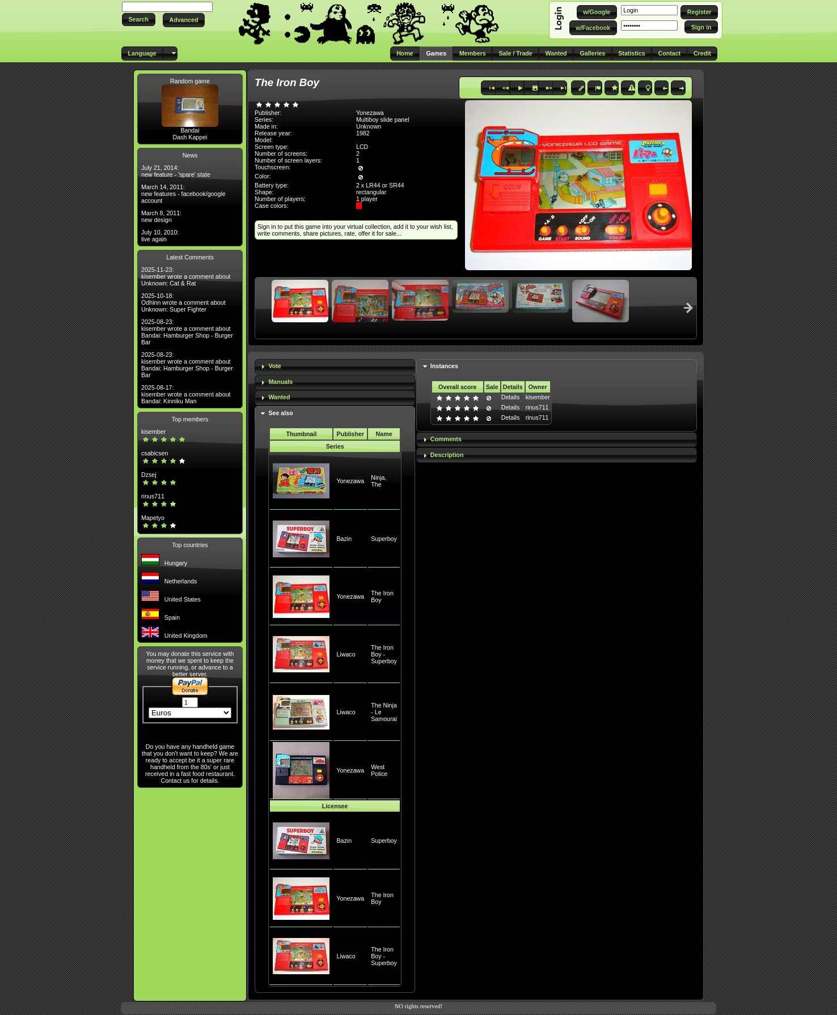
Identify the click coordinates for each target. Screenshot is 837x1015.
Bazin (344, 538)
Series (335, 446)
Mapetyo (152, 517)
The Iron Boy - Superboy (384, 654)
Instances (444, 365)
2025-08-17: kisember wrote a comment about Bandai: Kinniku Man (186, 394)
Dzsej (149, 474)
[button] (138, 19)
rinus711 (152, 496)
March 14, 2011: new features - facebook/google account (183, 194)
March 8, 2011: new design (161, 216)
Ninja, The (378, 481)
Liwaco (345, 654)
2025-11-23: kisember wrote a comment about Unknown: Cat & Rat (186, 276)
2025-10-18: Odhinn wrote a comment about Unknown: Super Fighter (183, 302)
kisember (153, 431)
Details (510, 397)
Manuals (280, 381)
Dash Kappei (189, 137)
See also (280, 413)
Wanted (279, 397)
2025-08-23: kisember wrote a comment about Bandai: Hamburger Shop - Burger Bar (187, 332)
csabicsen (154, 453)
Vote (274, 365)
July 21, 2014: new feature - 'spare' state (175, 171)
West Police (379, 770)
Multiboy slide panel (382, 119)
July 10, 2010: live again (160, 235)
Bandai (189, 130)
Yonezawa (350, 480)
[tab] (335, 366)
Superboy (384, 538)
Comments (446, 439)
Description (447, 454)
